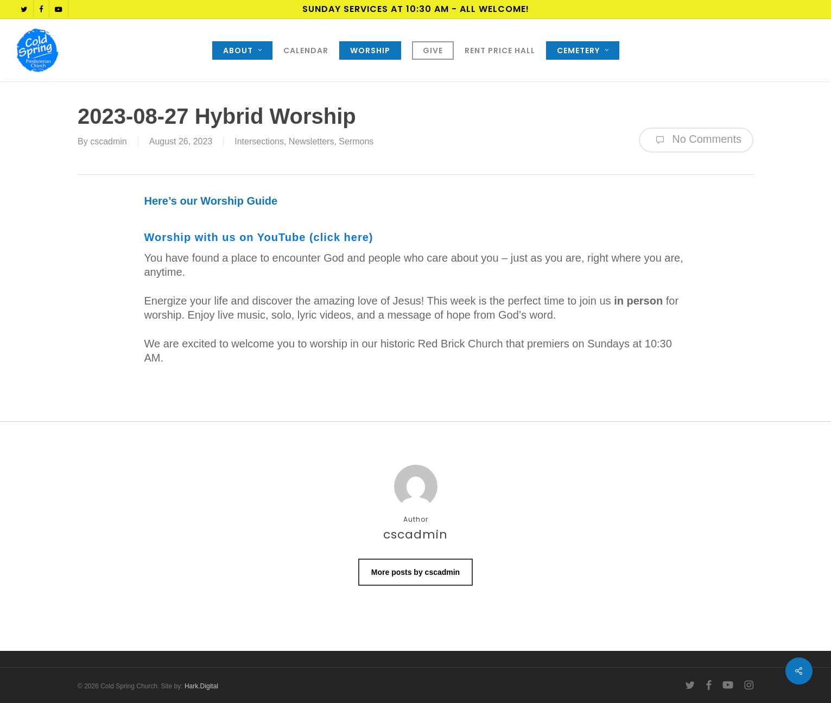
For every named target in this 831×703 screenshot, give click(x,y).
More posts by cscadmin (415, 572)
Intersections (259, 141)
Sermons (356, 141)
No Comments (696, 140)
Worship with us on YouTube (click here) (258, 237)
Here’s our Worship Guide (211, 201)
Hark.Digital (201, 686)
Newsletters (311, 141)
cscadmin (108, 141)
